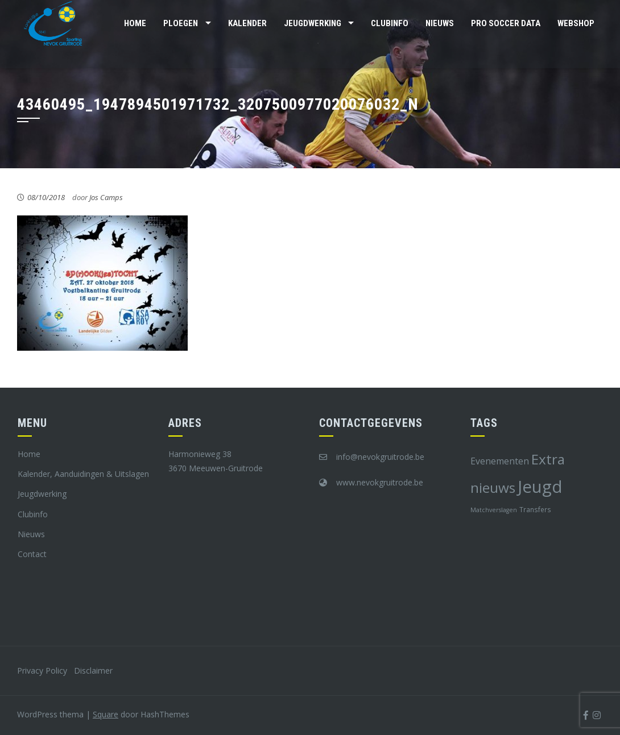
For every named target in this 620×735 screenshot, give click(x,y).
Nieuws (439, 23)
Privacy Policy (42, 670)
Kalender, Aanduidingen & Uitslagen (83, 473)
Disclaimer (93, 670)
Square (105, 714)
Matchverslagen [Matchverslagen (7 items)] (493, 510)
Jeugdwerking (312, 23)
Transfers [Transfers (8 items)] (535, 509)
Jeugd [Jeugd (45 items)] (540, 486)
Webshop (575, 23)
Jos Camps (106, 197)
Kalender (247, 23)
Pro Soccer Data (505, 23)
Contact (32, 554)
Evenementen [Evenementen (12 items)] (499, 461)
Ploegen (180, 23)
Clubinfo (389, 23)
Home (135, 23)
